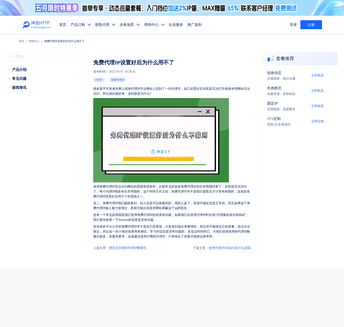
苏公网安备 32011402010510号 (208, 316)
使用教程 (217, 286)
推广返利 (268, 233)
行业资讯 (234, 286)
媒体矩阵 (217, 265)
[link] (52, 40)
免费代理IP (94, 71)
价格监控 (251, 265)
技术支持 (100, 287)
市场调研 (268, 265)
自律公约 (261, 304)
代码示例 (216, 275)
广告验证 (234, 265)
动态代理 (200, 254)
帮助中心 (65, 40)
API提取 (199, 275)
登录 (294, 24)
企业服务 (251, 233)
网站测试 (319, 265)
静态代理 (217, 254)
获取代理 (217, 233)
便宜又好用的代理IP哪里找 (95, 206)
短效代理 (200, 244)
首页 (52, 40)
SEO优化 (302, 265)
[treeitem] (35, 64)
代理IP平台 (110, 78)
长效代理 (217, 244)
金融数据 (285, 265)
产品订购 (200, 233)
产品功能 (200, 286)
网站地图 (159, 310)
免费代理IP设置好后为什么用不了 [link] (95, 40)
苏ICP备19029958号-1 (173, 316)
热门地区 (233, 275)
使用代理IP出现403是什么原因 (247, 206)
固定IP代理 (235, 244)
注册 (311, 25)
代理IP (79, 71)
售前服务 (100, 278)
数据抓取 (200, 265)
